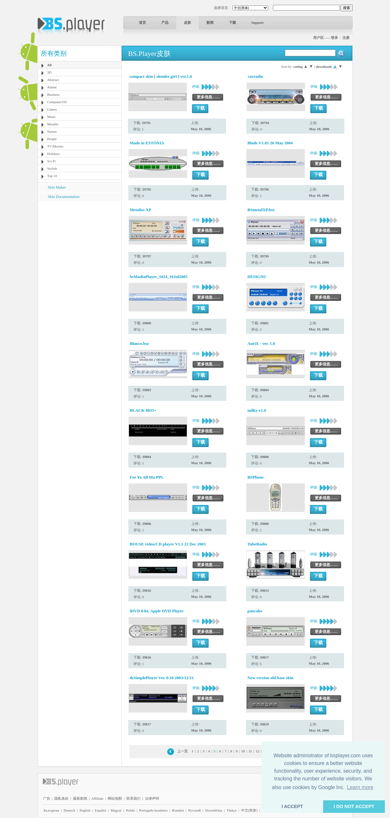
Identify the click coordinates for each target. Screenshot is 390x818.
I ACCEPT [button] (292, 806)
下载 (232, 22)
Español (100, 810)
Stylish (52, 168)
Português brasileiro (153, 810)
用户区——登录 (325, 38)
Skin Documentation (64, 196)
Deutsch (69, 810)
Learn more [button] (360, 787)
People (52, 139)
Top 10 (52, 176)
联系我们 (133, 798)
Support (257, 22)
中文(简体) (249, 810)
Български (51, 810)
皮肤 (187, 22)
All (49, 65)
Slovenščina (213, 810)
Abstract (53, 80)
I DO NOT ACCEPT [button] (354, 806)
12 (257, 751)
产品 (164, 22)
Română (178, 810)
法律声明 (152, 798)
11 (250, 751)
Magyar (116, 810)
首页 (142, 22)
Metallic (53, 124)
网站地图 (115, 798)
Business (53, 94)
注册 (345, 38)
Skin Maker (57, 187)
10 (243, 751)
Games (52, 109)
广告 (46, 798)
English (84, 810)
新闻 (209, 22)
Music (51, 117)
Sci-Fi (51, 161)
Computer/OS (57, 102)
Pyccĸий (194, 810)
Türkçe (232, 810)
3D (49, 72)
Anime (52, 87)
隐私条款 (61, 798)
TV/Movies (55, 146)
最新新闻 (80, 798)
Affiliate (98, 798)
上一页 (182, 751)
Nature (52, 131)
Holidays (53, 154)
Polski (130, 810)
